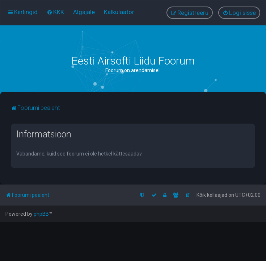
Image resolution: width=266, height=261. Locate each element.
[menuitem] (55, 12)
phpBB (41, 214)
